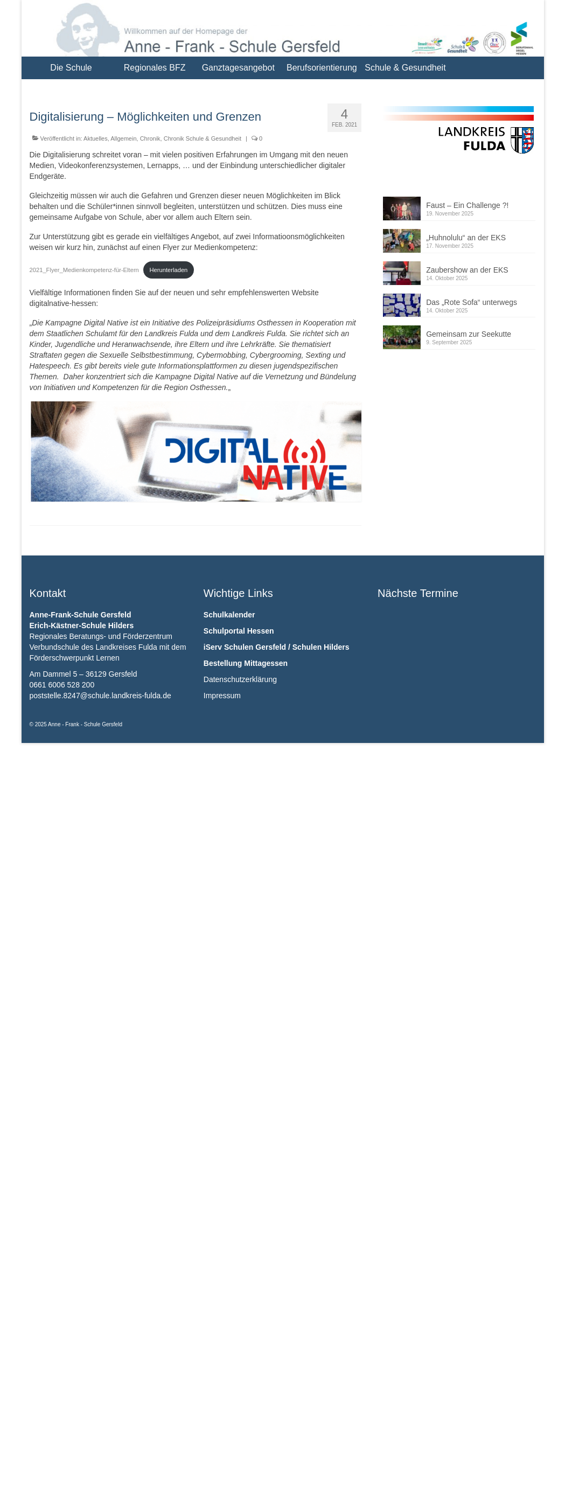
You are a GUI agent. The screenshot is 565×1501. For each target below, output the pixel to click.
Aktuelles (95, 138)
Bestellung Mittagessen (246, 663)
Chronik (150, 138)
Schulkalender (229, 614)
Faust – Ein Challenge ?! (467, 205)
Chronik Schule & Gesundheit (202, 138)
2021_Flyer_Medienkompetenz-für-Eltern (84, 270)
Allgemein (123, 138)
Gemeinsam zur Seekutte (468, 334)
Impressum (222, 695)
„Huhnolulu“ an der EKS (466, 237)
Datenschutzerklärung (240, 679)
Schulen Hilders (321, 647)
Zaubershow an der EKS (467, 270)
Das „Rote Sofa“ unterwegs (471, 302)
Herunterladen (168, 270)
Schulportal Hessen (239, 631)
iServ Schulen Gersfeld (245, 647)
